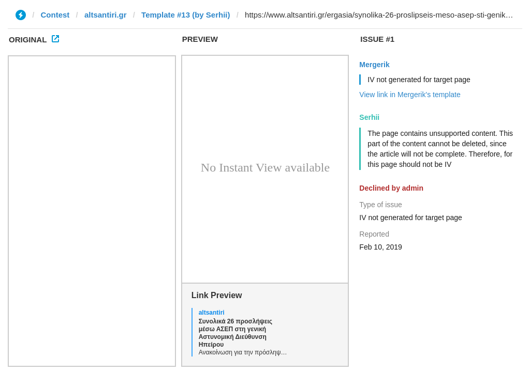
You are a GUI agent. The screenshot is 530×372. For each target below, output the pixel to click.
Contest (55, 14)
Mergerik (374, 64)
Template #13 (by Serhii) (185, 14)
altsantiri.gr (105, 14)
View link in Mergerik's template (409, 94)
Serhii (369, 117)
